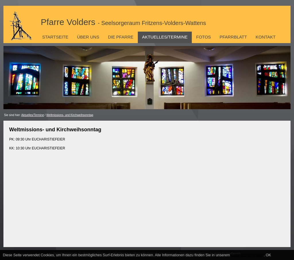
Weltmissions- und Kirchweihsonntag (69, 115)
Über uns (88, 36)
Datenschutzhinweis (247, 255)
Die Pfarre (121, 36)
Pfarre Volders (123, 22)
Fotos (203, 36)
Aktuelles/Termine (164, 36)
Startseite (55, 36)
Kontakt (266, 36)
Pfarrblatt (233, 36)
